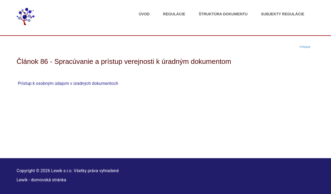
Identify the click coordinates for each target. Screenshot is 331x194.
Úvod (144, 14)
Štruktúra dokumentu (223, 14)
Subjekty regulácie (282, 14)
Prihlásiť (305, 46)
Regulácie (174, 14)
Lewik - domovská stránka (41, 179)
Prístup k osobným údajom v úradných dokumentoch (68, 83)
